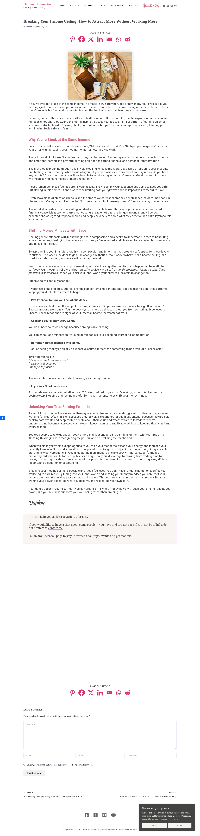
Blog (105, 5)
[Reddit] (127, 39)
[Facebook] (164, 5)
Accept (179, 825)
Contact (134, 5)
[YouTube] (175, 5)
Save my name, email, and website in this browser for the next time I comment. (60, 765)
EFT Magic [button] (92, 5)
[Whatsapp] (118, 39)
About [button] (78, 5)
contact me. (55, 528)
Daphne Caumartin (37, 4)
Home (67, 5)
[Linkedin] (100, 39)
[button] (81, 5)
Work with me (118, 5)
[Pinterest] (171, 5)
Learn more (173, 819)
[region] (167, 817)
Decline (154, 825)
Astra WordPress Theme (125, 829)
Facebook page (52, 536)
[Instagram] (168, 5)
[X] (90, 39)
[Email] (109, 39)
